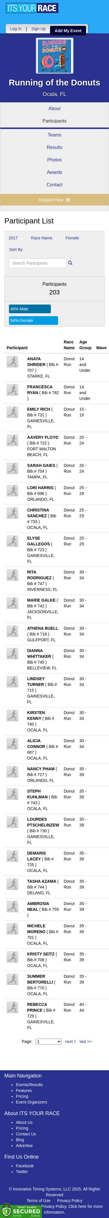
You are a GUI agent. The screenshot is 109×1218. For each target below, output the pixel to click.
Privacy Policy (69, 1200)
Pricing (22, 1096)
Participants (55, 121)
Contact (54, 184)
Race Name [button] (43, 238)
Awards (54, 172)
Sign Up (38, 28)
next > (70, 1041)
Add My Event (68, 30)
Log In (15, 28)
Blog (20, 1139)
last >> (86, 1041)
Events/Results (29, 1084)
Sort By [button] (18, 249)
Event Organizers (31, 1102)
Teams (54, 134)
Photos (54, 159)
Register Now (54, 200)
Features (24, 1090)
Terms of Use (38, 1200)
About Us (24, 1122)
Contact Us (26, 1134)
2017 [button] (15, 238)
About (55, 108)
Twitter (22, 1171)
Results (54, 147)
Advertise (24, 1145)
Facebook (25, 1166)
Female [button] (74, 238)
